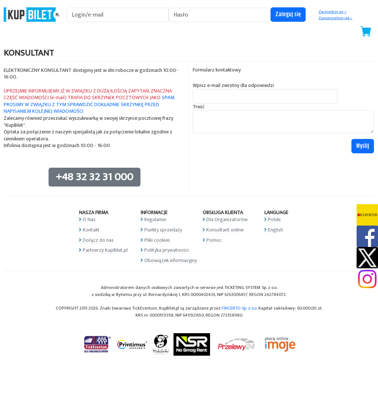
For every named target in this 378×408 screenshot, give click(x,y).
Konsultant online (225, 230)
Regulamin (155, 219)
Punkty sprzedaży (163, 230)
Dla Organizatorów (227, 219)
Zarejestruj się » (332, 11)
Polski (274, 219)
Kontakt (91, 230)
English (275, 230)
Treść (199, 107)
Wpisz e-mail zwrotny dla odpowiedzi (233, 85)
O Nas (89, 219)
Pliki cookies (157, 240)
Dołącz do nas (98, 240)
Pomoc (213, 240)
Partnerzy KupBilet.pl (105, 250)
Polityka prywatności (166, 250)
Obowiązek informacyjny (170, 260)
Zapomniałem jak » (335, 18)
